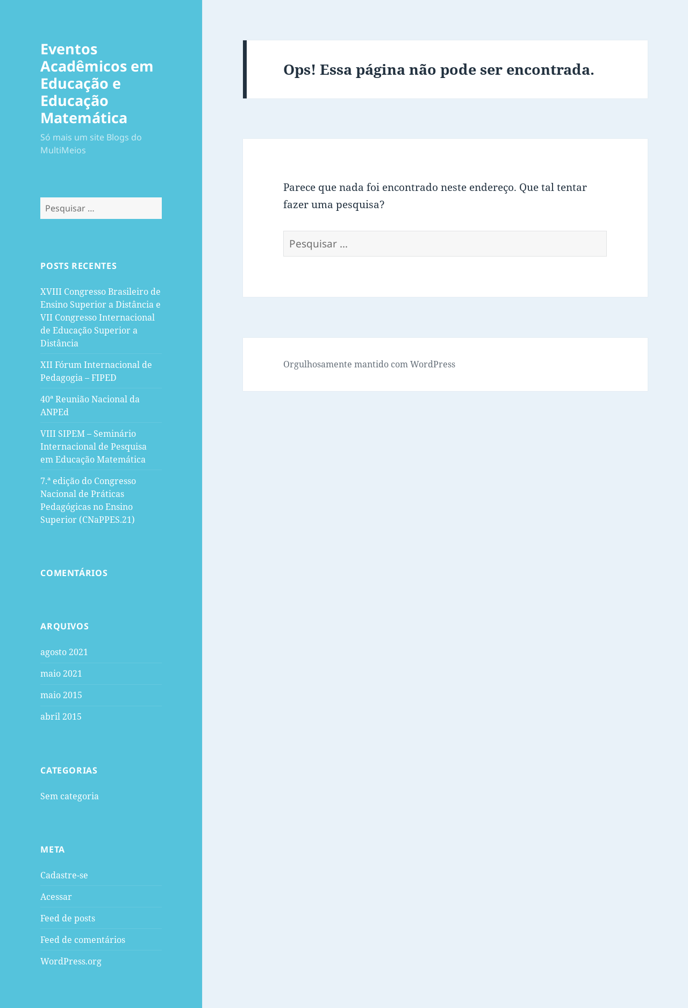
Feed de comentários (82, 940)
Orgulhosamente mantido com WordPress (369, 364)
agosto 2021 (64, 652)
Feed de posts (67, 918)
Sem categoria (69, 796)
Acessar (56, 897)
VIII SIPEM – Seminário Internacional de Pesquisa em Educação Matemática (93, 446)
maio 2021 (61, 673)
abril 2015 (61, 716)
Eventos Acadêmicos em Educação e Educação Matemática (97, 83)
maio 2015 (61, 695)
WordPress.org (71, 961)
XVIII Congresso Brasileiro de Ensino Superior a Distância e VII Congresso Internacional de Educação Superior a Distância (100, 317)
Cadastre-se (64, 875)
